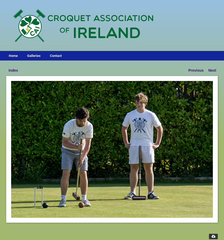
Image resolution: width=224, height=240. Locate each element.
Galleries (34, 56)
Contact (56, 56)
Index (13, 70)
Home (13, 56)
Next (212, 70)
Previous (196, 70)
